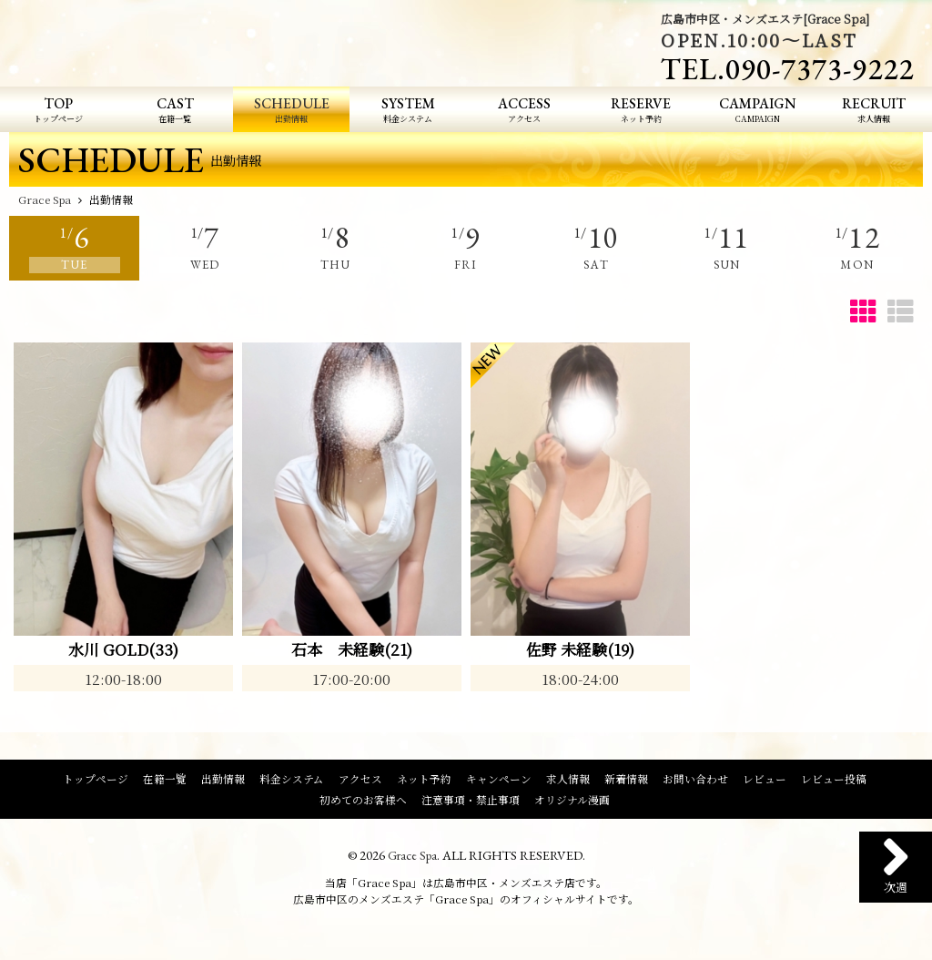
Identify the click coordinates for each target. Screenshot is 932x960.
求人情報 (568, 781)
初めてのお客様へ (363, 801)
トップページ (95, 781)
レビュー (764, 781)
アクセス (360, 781)
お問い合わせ (695, 781)
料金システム (291, 781)
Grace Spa (412, 858)
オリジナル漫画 (572, 801)
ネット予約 (424, 781)
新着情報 (626, 781)
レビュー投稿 (833, 781)
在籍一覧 (165, 781)
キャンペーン (499, 781)
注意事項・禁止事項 (470, 801)
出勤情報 (223, 781)
